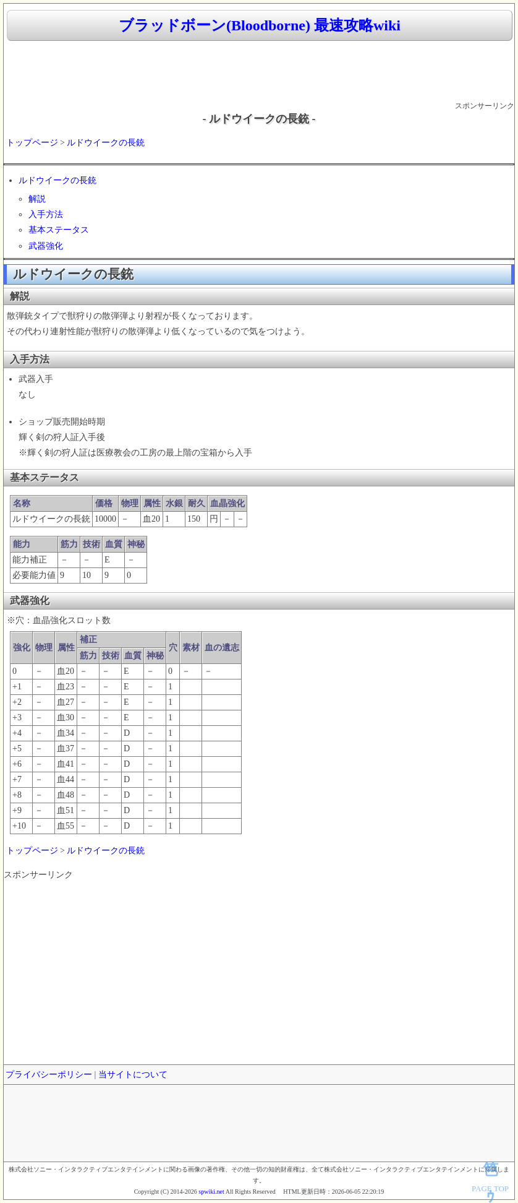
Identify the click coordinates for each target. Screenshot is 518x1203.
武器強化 (45, 246)
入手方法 (45, 214)
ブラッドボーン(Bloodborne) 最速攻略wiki (260, 25)
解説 (37, 199)
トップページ (32, 142)
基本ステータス (58, 230)
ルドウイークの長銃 (106, 142)
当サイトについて (133, 1074)
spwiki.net (211, 1191)
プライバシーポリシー (49, 1074)
